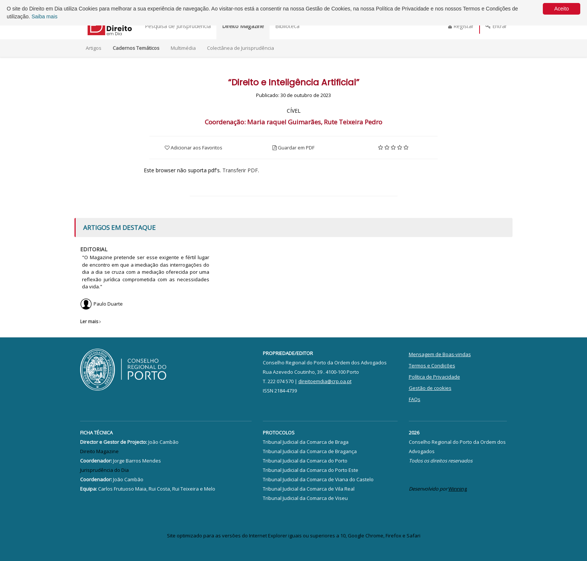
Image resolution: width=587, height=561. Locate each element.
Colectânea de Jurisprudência (240, 48)
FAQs (414, 399)
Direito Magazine (243, 26)
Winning (457, 488)
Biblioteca (287, 26)
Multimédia (183, 48)
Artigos (93, 48)
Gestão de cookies (430, 388)
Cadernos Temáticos (136, 48)
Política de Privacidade (434, 376)
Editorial (93, 249)
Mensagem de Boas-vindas (440, 354)
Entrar (496, 26)
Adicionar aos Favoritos (193, 147)
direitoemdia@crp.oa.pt (325, 381)
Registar (461, 26)
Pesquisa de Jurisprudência (178, 26)
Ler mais (91, 321)
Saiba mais (44, 16)
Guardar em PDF (293, 147)
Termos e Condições (432, 365)
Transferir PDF (240, 170)
